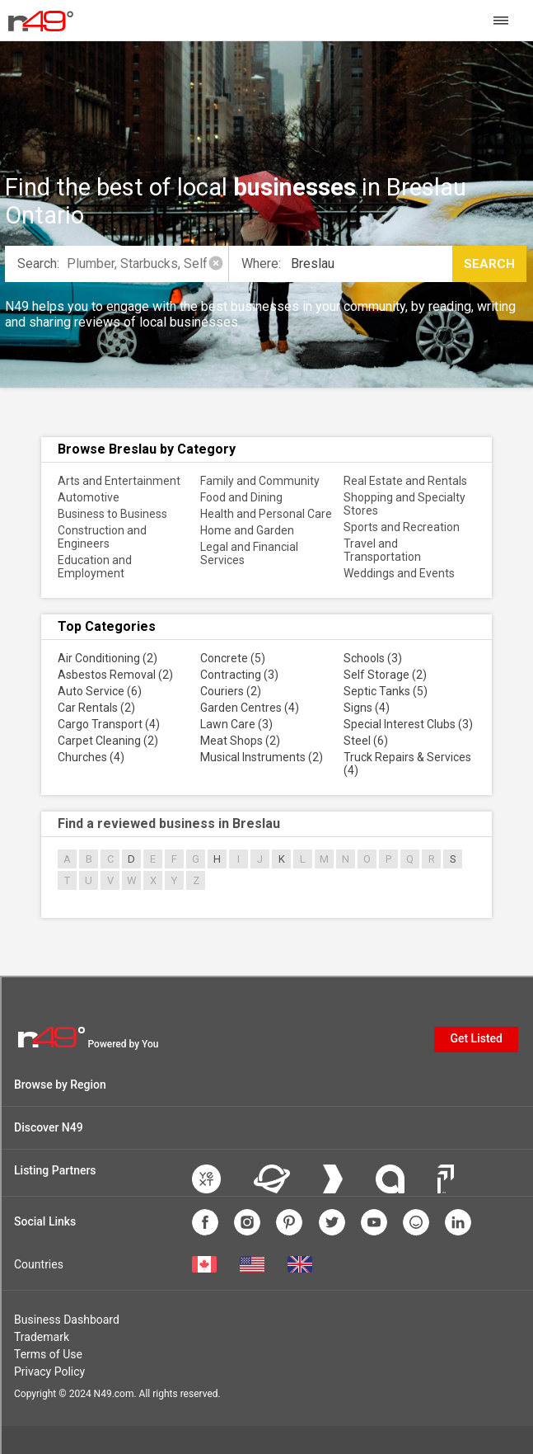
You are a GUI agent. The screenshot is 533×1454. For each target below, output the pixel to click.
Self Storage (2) (385, 674)
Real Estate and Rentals (405, 480)
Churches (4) (91, 757)
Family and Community (260, 480)
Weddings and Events (399, 573)
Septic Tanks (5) (386, 691)
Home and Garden (247, 530)
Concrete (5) (232, 658)
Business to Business (112, 513)
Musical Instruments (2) (261, 757)
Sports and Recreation (402, 527)
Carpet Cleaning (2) (108, 740)
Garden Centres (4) (249, 707)
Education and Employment (95, 566)
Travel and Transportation (382, 550)
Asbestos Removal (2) (115, 674)
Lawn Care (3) (236, 724)
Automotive (88, 497)
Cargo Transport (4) (109, 724)
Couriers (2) (230, 691)
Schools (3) (373, 658)
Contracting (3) (239, 674)
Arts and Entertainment (119, 480)
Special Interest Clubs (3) (408, 724)
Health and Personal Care (266, 513)
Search (489, 263)
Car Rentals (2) (96, 707)
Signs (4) (367, 707)
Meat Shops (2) (240, 740)
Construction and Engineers (102, 537)
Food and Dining (241, 497)
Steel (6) (366, 740)
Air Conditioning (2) (107, 658)
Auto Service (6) (100, 691)
